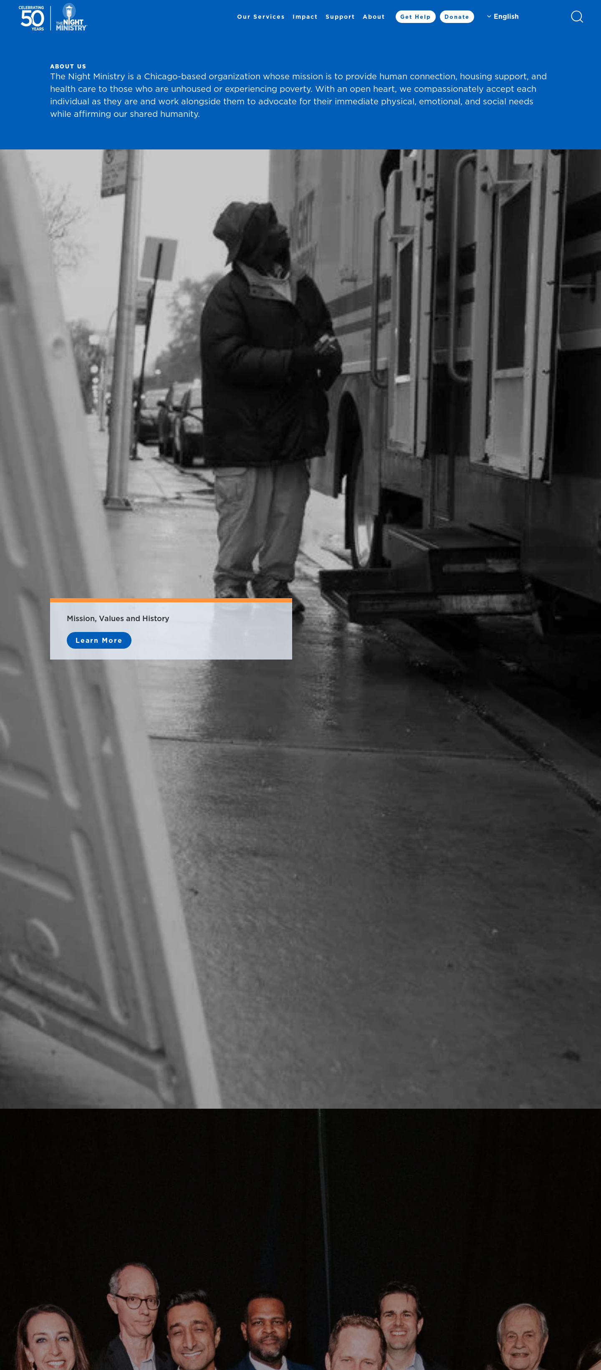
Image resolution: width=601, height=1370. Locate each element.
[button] (577, 16)
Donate (457, 16)
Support (340, 17)
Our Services (261, 17)
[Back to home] (53, 16)
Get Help (415, 16)
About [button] (374, 17)
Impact (305, 17)
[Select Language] (522, 16)
